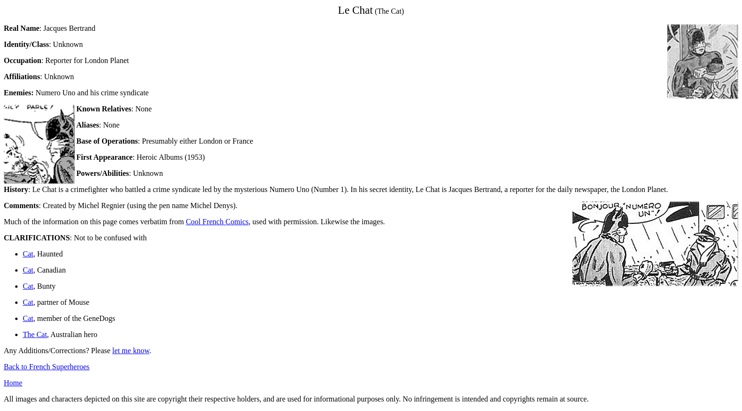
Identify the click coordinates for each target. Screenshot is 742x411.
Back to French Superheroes (47, 367)
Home (13, 383)
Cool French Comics (217, 222)
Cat (28, 254)
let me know (130, 351)
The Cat (35, 334)
